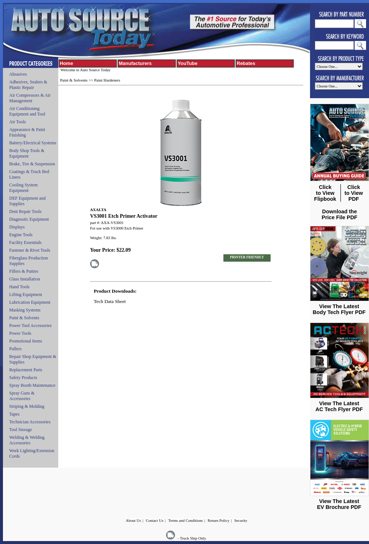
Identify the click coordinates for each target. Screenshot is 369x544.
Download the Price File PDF (340, 214)
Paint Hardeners (107, 80)
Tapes (14, 414)
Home (66, 63)
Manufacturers (135, 63)
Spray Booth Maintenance (32, 385)
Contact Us (154, 521)
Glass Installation (24, 279)
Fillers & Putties (23, 271)
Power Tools (20, 333)
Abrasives (18, 74)
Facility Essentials (25, 242)
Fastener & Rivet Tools (29, 250)
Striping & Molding (26, 406)
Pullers (15, 348)
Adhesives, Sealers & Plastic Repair (28, 84)
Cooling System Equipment (23, 187)
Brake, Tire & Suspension (32, 163)
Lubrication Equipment (30, 302)
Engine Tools (20, 234)
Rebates (246, 63)
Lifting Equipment (25, 294)
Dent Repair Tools (25, 211)
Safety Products (23, 377)
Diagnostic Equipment (29, 219)
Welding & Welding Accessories (27, 440)
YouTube (188, 63)
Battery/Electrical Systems (32, 142)
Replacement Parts (25, 369)
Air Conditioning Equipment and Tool (27, 111)
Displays (17, 227)
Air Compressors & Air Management (30, 98)
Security (240, 521)
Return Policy (218, 521)
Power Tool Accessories (30, 325)
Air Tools (17, 121)
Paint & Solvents (24, 317)
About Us (133, 521)
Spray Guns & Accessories (22, 395)
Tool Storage (20, 429)
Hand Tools (19, 286)
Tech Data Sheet (110, 301)
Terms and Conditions (185, 521)
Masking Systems (25, 310)
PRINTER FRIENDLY (247, 257)
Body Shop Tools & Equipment (26, 153)
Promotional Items (25, 341)
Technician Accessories (30, 421)
